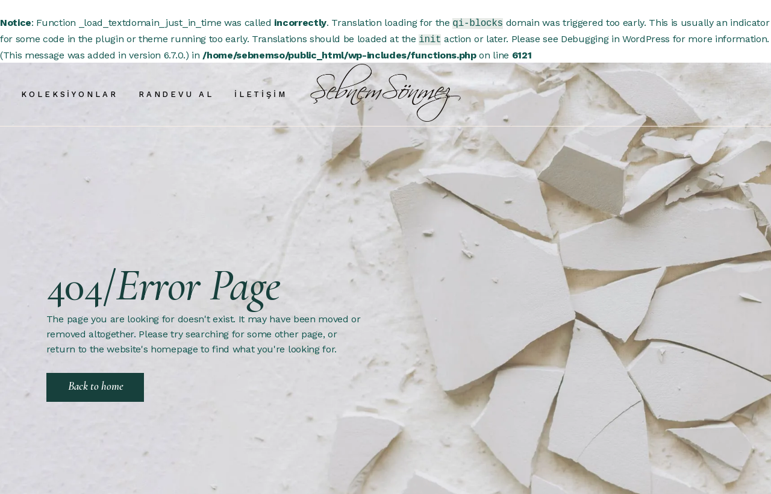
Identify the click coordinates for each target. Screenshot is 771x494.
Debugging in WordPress (615, 37)
